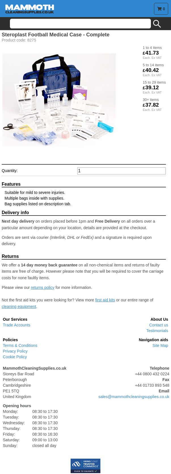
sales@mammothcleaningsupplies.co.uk (133, 396)
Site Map (160, 345)
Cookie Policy (15, 357)
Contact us (158, 325)
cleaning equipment (19, 306)
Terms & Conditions (20, 345)
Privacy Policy (15, 351)
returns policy (42, 287)
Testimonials (157, 330)
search (157, 24)
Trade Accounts (16, 325)
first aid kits (105, 300)
